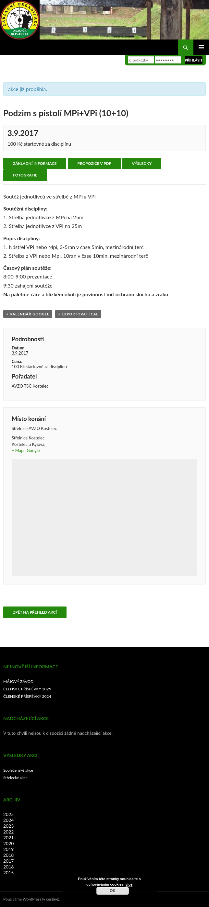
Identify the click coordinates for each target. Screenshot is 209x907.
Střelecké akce (15, 777)
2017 (8, 861)
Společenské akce (18, 770)
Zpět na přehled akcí (35, 612)
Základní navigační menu (201, 47)
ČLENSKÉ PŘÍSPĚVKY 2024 (27, 696)
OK (113, 891)
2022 (8, 831)
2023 (8, 826)
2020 (8, 843)
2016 (8, 866)
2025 (8, 814)
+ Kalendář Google (27, 314)
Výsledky (142, 163)
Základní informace (34, 163)
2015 (8, 872)
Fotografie (25, 175)
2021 (8, 837)
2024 (8, 820)
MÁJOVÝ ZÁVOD (18, 681)
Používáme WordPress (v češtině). (31, 899)
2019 (8, 849)
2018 (8, 855)
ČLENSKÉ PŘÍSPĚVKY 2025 (27, 688)
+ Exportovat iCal (78, 314)
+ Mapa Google (26, 450)
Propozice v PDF (94, 163)
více (129, 884)
